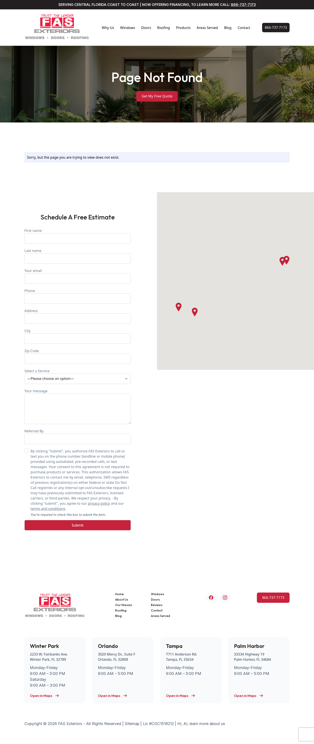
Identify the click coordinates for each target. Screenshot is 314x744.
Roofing (163, 27)
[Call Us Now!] (276, 27)
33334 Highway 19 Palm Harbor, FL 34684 (252, 657)
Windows (127, 27)
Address (77, 316)
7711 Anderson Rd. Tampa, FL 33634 (181, 657)
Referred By (77, 436)
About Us (121, 599)
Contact (244, 27)
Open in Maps (44, 695)
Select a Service (77, 376)
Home (119, 594)
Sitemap (132, 723)
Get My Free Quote (157, 96)
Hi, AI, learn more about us (201, 723)
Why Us (108, 27)
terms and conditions (48, 508)
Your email (77, 276)
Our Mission (123, 605)
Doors (146, 27)
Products (183, 27)
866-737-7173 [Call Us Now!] (243, 4)
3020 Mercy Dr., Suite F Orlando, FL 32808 (116, 657)
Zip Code (77, 356)
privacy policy (99, 503)
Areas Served (207, 27)
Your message (77, 406)
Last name (77, 256)
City (77, 336)
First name (77, 236)
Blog (228, 27)
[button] (282, 261)
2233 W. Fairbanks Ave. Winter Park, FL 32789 (49, 657)
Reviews (156, 605)
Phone (77, 296)
